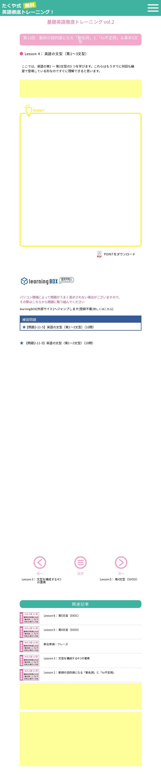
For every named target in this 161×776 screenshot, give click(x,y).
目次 (80, 573)
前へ (40, 573)
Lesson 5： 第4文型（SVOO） (119, 579)
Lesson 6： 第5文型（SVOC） (62, 615)
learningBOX (28, 309)
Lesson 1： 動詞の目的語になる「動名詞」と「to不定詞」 (80, 672)
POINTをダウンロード (119, 254)
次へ (121, 573)
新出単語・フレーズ (56, 643)
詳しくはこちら (102, 309)
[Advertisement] (80, 88)
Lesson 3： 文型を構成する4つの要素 (42, 580)
